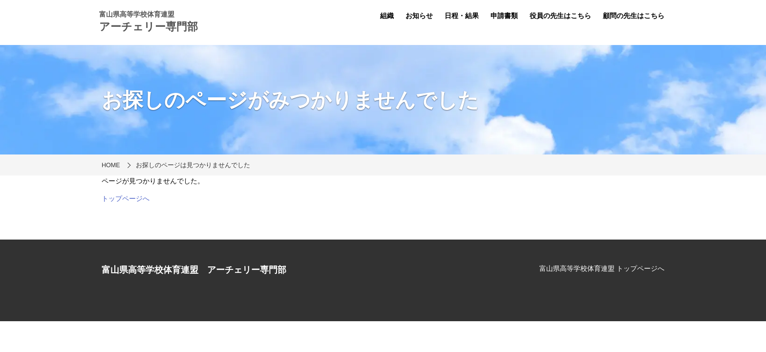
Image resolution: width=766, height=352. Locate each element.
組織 (387, 16)
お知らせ (419, 16)
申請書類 (504, 16)
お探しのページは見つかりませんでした (193, 165)
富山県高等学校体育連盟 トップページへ (601, 268)
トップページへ (125, 198)
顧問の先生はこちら (633, 16)
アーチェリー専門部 (148, 27)
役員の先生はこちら (560, 16)
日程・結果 (462, 16)
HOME (111, 165)
